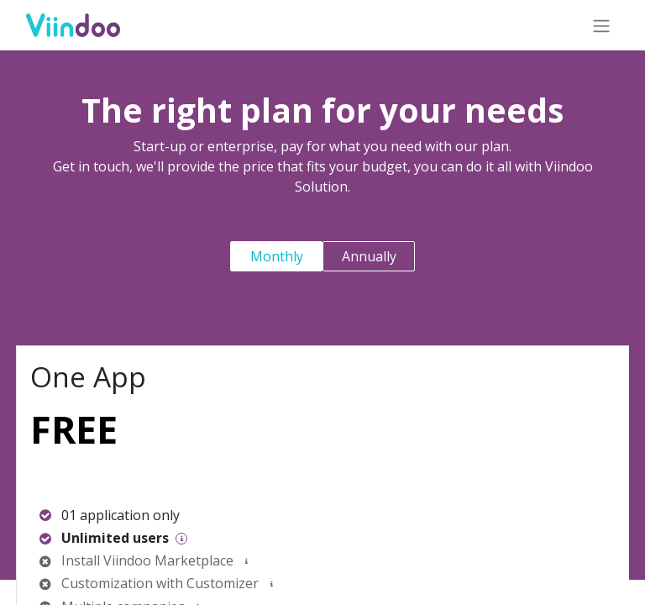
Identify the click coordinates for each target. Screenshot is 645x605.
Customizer (222, 583)
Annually (369, 256)
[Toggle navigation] (598, 25)
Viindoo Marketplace (168, 560)
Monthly (276, 256)
